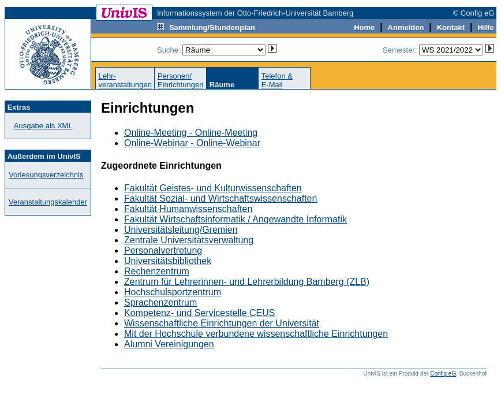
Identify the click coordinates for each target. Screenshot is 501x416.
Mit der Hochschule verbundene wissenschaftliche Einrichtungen (256, 334)
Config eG (443, 373)
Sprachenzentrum (160, 302)
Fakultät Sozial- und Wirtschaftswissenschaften (220, 198)
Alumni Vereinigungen (169, 344)
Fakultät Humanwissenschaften (188, 209)
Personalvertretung (163, 250)
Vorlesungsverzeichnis (46, 174)
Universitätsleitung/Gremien (181, 230)
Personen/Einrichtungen (181, 80)
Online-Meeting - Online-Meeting (190, 133)
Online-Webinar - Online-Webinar (192, 143)
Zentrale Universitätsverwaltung (188, 240)
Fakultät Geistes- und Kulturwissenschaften (213, 188)
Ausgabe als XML (43, 125)
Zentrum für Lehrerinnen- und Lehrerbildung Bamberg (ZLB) (246, 282)
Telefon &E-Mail (277, 80)
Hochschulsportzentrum (172, 292)
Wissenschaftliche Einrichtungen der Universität (221, 323)
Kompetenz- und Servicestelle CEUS (199, 313)
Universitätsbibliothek (167, 261)
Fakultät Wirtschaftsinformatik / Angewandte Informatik (235, 219)
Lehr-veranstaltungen (125, 80)
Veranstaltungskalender (48, 202)
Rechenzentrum (156, 271)
